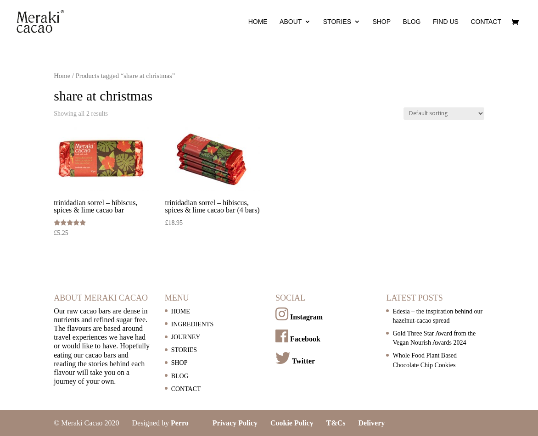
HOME (258, 21)
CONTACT (486, 21)
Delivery (372, 423)
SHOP (381, 21)
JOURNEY (186, 337)
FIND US (446, 21)
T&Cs (336, 423)
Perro (180, 423)
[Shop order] (444, 113)
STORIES (337, 21)
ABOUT (291, 21)
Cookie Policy (292, 423)
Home (62, 75)
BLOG (412, 21)
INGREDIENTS (192, 324)
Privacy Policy (235, 423)
